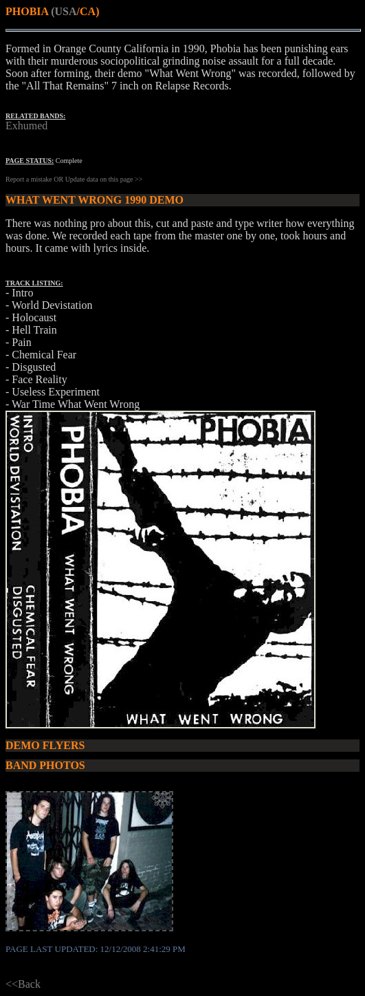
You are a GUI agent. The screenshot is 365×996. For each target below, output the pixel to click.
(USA (63, 11)
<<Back (23, 984)
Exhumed (26, 125)
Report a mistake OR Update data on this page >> (73, 179)
